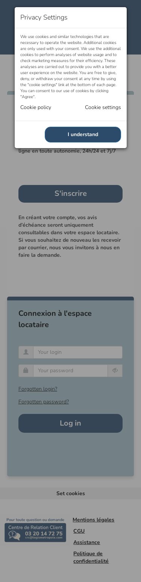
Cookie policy (35, 107)
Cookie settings (103, 107)
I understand (83, 134)
